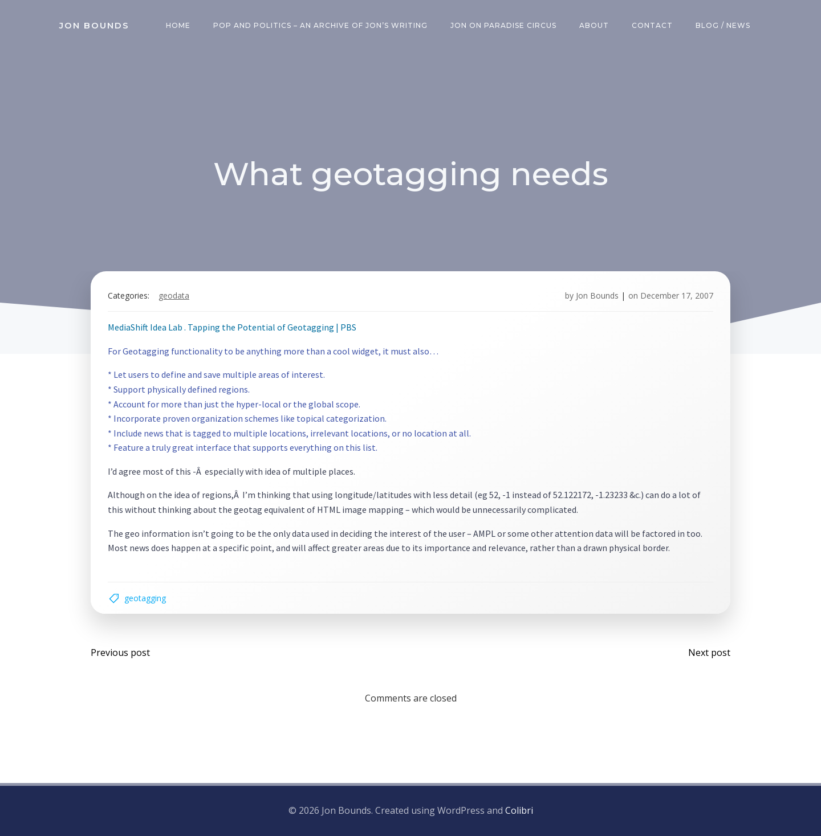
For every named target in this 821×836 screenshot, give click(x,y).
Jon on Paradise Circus (503, 25)
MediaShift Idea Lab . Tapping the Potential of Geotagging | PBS (232, 327)
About (594, 25)
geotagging (145, 598)
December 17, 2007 (676, 295)
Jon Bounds (597, 295)
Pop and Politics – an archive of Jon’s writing (320, 25)
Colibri (519, 810)
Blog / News (723, 25)
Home (178, 25)
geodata (173, 295)
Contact (652, 25)
